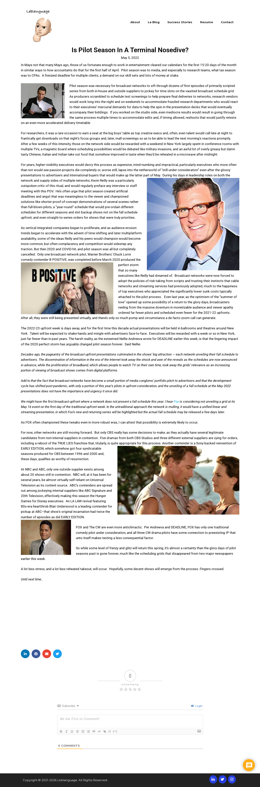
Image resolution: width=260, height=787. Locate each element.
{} (109, 731)
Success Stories (179, 22)
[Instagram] (232, 779)
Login (197, 706)
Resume (206, 22)
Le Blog (154, 22)
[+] (115, 731)
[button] (25, 653)
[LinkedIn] (213, 779)
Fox (176, 401)
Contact (227, 22)
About (135, 22)
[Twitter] (222, 779)
